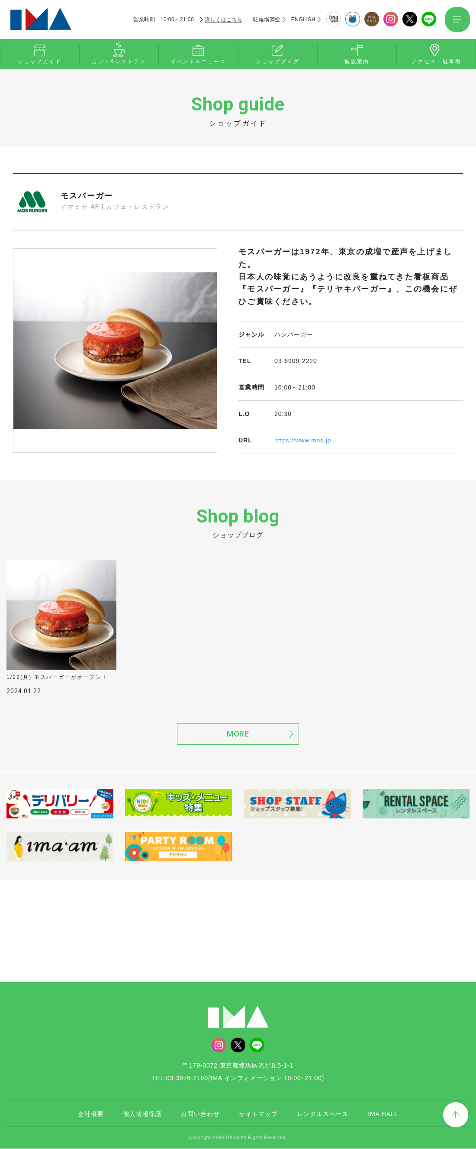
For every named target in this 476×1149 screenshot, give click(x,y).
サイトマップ (258, 1114)
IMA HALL (383, 1114)
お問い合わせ (200, 1114)
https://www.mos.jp (303, 440)
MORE (238, 735)
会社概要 (90, 1114)
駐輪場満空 (266, 19)
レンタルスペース (323, 1114)
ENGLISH (302, 19)
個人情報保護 (142, 1114)
